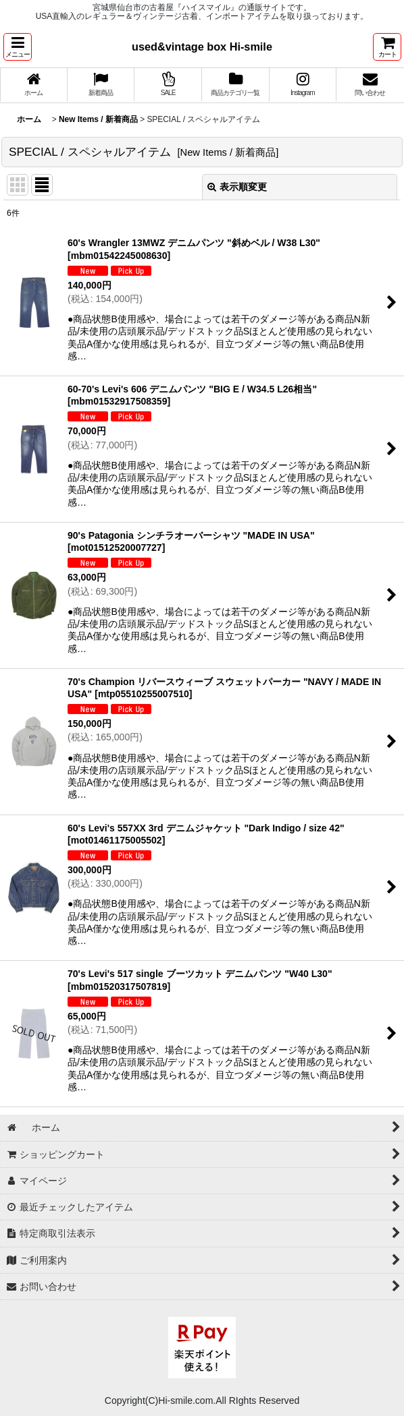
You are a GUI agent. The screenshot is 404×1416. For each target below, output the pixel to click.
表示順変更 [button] (237, 186)
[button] (17, 47)
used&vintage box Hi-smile (202, 46)
